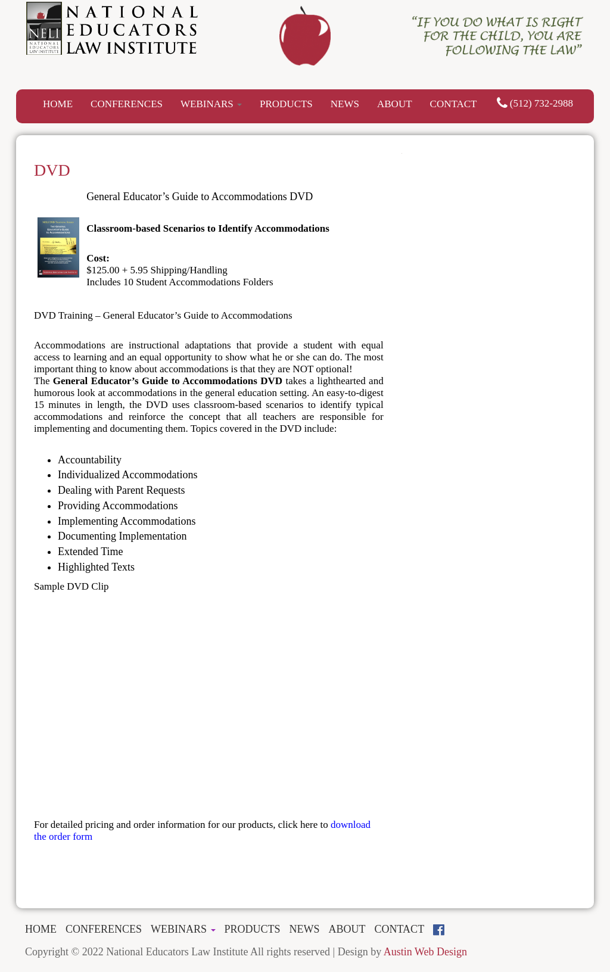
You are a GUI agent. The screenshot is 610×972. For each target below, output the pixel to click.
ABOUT (394, 104)
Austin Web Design (425, 952)
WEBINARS (211, 104)
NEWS (345, 104)
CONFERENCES (127, 104)
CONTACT (453, 104)
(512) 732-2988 (535, 103)
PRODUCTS (286, 104)
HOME (58, 104)
